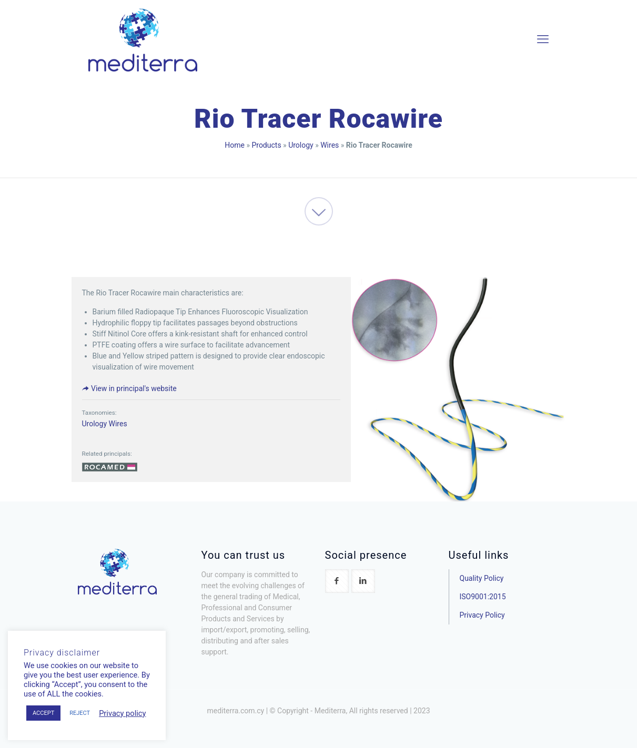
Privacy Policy (482, 615)
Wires (329, 145)
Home (235, 145)
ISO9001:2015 (483, 596)
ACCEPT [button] (43, 713)
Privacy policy (122, 713)
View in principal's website (129, 388)
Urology (301, 145)
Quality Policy (482, 578)
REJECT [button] (79, 713)
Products (266, 145)
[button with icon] (337, 581)
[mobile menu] (543, 39)
